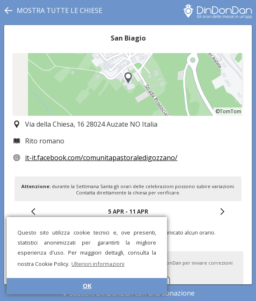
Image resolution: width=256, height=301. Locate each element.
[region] (128, 84)
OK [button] (87, 286)
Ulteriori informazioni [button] (97, 264)
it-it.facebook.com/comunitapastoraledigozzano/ (101, 157)
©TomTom (228, 111)
